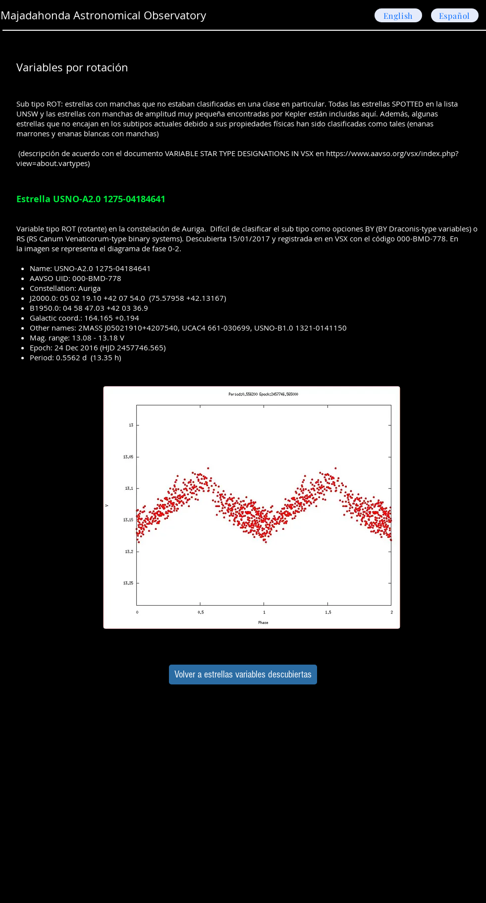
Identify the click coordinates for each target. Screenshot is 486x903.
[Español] (455, 15)
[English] (398, 15)
